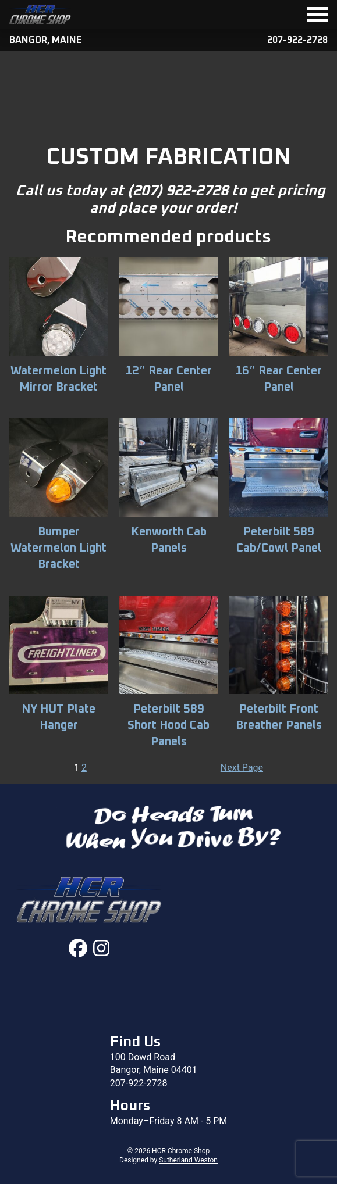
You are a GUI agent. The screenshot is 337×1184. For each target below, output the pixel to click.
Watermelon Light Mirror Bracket (58, 379)
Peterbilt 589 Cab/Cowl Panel (278, 540)
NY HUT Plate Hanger (58, 717)
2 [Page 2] (84, 767)
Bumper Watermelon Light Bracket (58, 548)
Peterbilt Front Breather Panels (279, 717)
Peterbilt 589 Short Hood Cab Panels (168, 725)
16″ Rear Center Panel (278, 379)
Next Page (242, 767)
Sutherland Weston (188, 1160)
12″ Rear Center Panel (168, 379)
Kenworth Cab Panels (169, 540)
